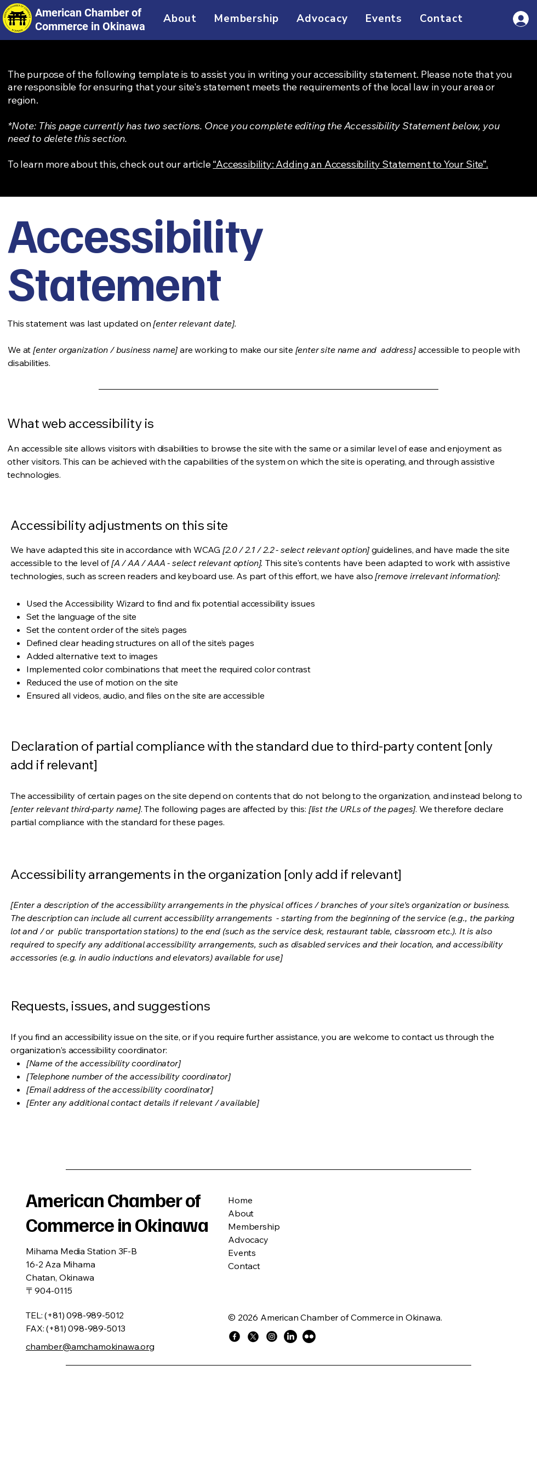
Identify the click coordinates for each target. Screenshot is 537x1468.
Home (240, 1200)
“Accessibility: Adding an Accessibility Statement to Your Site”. (350, 164)
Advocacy (248, 1239)
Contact (244, 1265)
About (241, 1213)
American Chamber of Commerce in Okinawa (117, 1212)
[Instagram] (271, 1336)
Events (242, 1252)
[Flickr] (309, 1336)
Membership (253, 1226)
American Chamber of (88, 12)
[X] (253, 1336)
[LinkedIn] (290, 1336)
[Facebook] (234, 1336)
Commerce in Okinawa (90, 26)
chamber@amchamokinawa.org (90, 1346)
